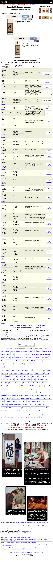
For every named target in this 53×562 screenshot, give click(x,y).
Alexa (27, 364)
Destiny (41, 414)
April (31, 373)
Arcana (2, 376)
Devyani (3, 417)
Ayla (38, 379)
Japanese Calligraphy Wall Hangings (23, 548)
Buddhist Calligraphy (13, 395)
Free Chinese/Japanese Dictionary (40, 544)
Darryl (16, 410)
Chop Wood (8, 401)
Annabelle (20, 373)
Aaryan (3, 354)
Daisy (32, 407)
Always (26, 367)
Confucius (25, 404)
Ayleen (42, 379)
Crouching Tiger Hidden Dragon (8, 407)
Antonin (27, 373)
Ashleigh (12, 379)
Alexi (41, 364)
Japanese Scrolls (35, 548)
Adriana (38, 357)
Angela (48, 370)
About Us (12, 542)
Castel (18, 398)
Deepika (29, 414)
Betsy (2, 389)
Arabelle (42, 373)
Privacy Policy (20, 552)
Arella (7, 376)
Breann (23, 392)
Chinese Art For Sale (5, 549)
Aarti (49, 351)
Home (9, 537)
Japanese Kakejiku (18, 547)
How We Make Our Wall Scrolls (15, 539)
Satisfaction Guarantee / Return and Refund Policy (33, 552)
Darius (6, 410)
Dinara (8, 417)
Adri (34, 357)
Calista (26, 395)
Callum (31, 395)
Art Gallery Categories (15, 537)
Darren (11, 410)
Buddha (45, 392)
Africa (2, 360)
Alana (18, 364)
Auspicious (22, 379)
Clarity (28, 401)
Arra (37, 376)
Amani (2, 370)
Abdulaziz (18, 354)
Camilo (42, 395)
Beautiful (3, 385)
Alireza (49, 364)
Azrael (10, 382)
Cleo (44, 401)
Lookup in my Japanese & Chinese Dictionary (27, 345)
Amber (7, 370)
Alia (45, 364)
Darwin (21, 410)
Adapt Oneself (15, 357)
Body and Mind (39, 389)
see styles (3, 77)
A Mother (39, 351)
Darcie (47, 407)
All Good (11, 367)
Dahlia (28, 407)
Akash (49, 360)
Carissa (3, 398)
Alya (40, 367)
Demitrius (35, 414)
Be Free (33, 382)
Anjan (15, 373)
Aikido (24, 360)
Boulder (8, 392)
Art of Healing (42, 376)
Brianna (33, 392)
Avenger (29, 379)
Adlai (30, 357)
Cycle (19, 407)
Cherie (50, 398)
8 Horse (13, 351)
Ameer (12, 370)
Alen (23, 364)
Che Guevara (44, 398)
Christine (15, 401)
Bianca (11, 389)
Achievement (48, 354)
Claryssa (34, 401)
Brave (13, 392)
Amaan (44, 367)
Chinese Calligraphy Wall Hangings (8, 548)
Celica (31, 398)
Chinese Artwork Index (44, 548)
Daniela (42, 407)
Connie (30, 404)
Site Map (26, 550)
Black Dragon (17, 389)
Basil (29, 382)
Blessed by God (30, 389)
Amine (21, 370)
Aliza (6, 367)
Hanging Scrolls (35, 547)
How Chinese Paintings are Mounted (29, 539)
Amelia (17, 370)
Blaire (23, 389)
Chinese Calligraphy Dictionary (7, 545)
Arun (49, 376)
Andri (40, 370)
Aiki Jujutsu (18, 360)
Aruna (2, 379)
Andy (44, 370)
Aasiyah (8, 354)
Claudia (39, 401)
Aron (33, 376)
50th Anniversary (5, 351)
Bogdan (3, 392)
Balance (19, 382)
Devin (45, 414)
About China (17, 542)
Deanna (31, 410)
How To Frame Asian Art (27, 544)
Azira (2, 382)
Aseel (7, 379)
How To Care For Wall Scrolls (44, 539)
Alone (21, 367)
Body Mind (47, 389)
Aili (32, 360)
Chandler (37, 398)
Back (15, 382)
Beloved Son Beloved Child (32, 385)
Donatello (36, 417)
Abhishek (32, 354)
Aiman (35, 360)
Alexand (32, 364)
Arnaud (28, 376)
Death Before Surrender (20, 414)
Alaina (14, 364)
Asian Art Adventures (32, 542)
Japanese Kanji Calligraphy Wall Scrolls (20, 522)
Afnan (46, 357)
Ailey (28, 360)
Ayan (34, 379)
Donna (42, 417)
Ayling (46, 379)
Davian (26, 410)
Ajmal (44, 360)
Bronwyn (39, 392)
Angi (2, 373)
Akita (10, 364)
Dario (2, 410)
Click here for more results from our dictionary (26, 325)
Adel (26, 357)
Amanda (49, 367)
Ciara (20, 401)
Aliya (2, 367)
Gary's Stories (24, 542)
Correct (39, 404)
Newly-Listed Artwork (25, 537)
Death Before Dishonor (40, 410)
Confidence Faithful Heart (15, 404)
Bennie (42, 385)
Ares (11, 376)
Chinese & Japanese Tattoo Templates (8, 540)
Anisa (11, 373)
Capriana (47, 395)
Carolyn (13, 398)
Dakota (37, 407)
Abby (12, 354)
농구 (30, 19)
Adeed (21, 357)
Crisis (44, 404)
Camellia (37, 395)
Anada (26, 370)
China (2, 401)
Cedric (27, 398)
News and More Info (34, 4)
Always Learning (33, 367)
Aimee (40, 360)
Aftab (6, 360)
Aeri (43, 357)
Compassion (4, 404)
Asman (17, 379)
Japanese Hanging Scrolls (15, 549)
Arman (23, 376)
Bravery (18, 392)
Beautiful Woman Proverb (13, 385)
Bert (47, 385)
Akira (6, 364)
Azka (6, 382)
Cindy (24, 401)
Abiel (37, 354)
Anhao (6, 373)
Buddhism (3, 395)
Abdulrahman (25, 354)
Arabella (36, 373)
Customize (25, 16)
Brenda (28, 392)
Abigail (42, 354)
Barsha (24, 382)
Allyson (16, 367)
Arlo (20, 376)
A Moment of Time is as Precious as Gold (25, 351)
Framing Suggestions (17, 544)
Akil (2, 364)
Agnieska (12, 360)
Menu (49, 2)
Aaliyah (45, 351)
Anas (31, 370)
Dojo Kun (30, 417)
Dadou (23, 407)
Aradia (47, 373)
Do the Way (24, 417)
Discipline (13, 417)
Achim (2, 357)
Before (22, 385)
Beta (50, 385)
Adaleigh (8, 357)
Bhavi (6, 389)
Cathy (22, 398)
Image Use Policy (12, 552)
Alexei (36, 364)
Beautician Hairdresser (42, 382)
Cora (35, 404)
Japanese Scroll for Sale (27, 549)
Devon (50, 414)
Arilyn (15, 376)
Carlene (8, 398)
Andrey (35, 370)
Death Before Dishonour (7, 414)
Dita (19, 417)
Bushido (21, 395)
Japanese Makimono (27, 547)
